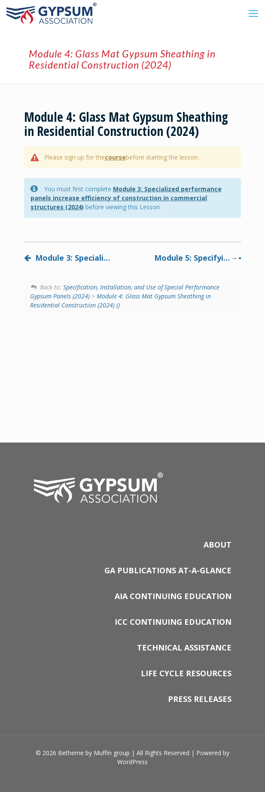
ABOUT (217, 544)
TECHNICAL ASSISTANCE (184, 647)
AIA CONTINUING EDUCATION (173, 596)
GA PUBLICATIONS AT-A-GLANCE (167, 570)
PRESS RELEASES (199, 699)
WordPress (132, 762)
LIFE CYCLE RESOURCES (186, 673)
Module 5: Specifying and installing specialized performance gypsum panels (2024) (197, 258)
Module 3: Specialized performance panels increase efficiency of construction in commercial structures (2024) (125, 198)
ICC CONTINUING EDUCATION (173, 622)
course (115, 157)
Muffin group (112, 753)
